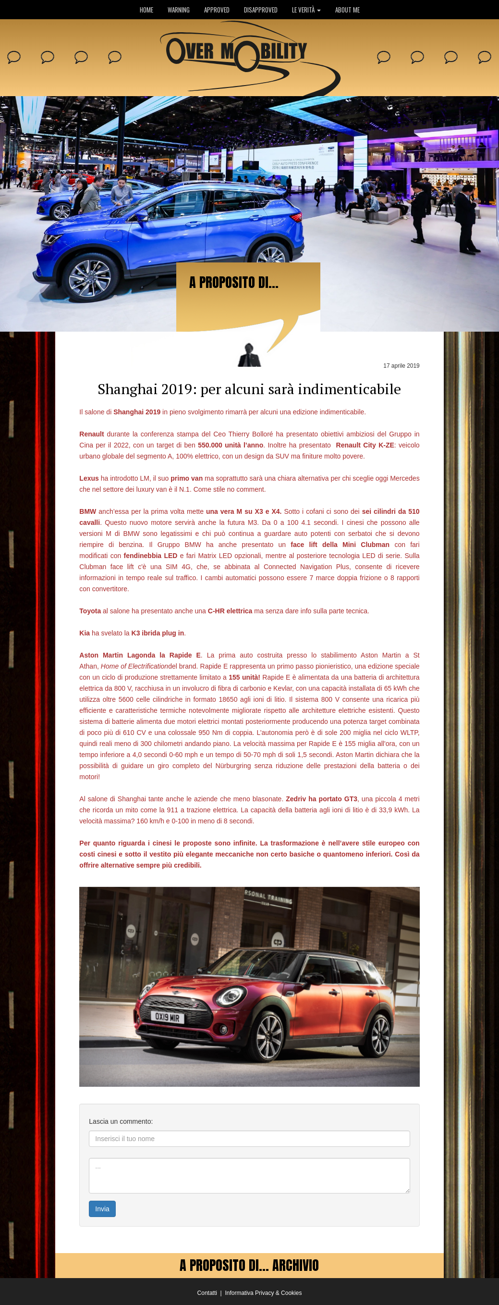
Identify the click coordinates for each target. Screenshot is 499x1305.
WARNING (179, 9)
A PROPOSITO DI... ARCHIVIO (249, 1265)
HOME (146, 9)
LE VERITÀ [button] (306, 9)
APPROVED (217, 9)
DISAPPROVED (261, 9)
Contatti (207, 1293)
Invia (102, 1209)
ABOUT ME (347, 9)
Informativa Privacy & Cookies (263, 1293)
